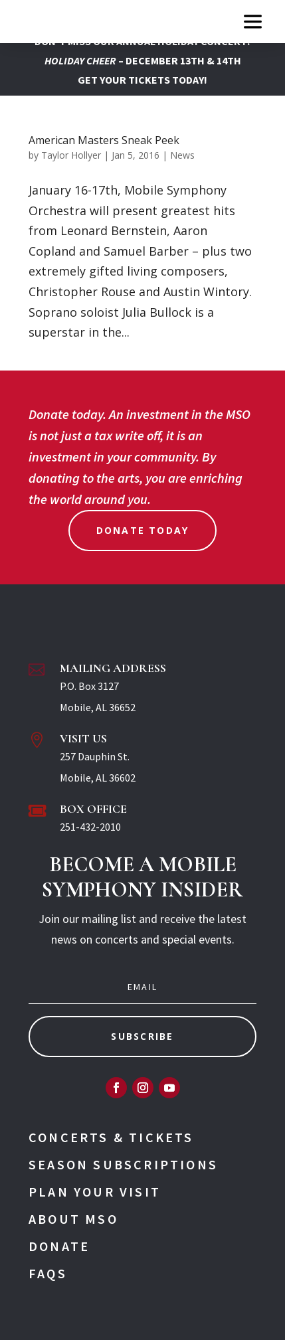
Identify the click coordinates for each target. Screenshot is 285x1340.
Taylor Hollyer (71, 155)
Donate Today (142, 530)
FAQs (48, 1273)
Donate (59, 1246)
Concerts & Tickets (111, 1137)
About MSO (73, 1219)
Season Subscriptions (123, 1164)
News (182, 155)
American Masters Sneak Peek (104, 140)
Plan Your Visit (95, 1191)
